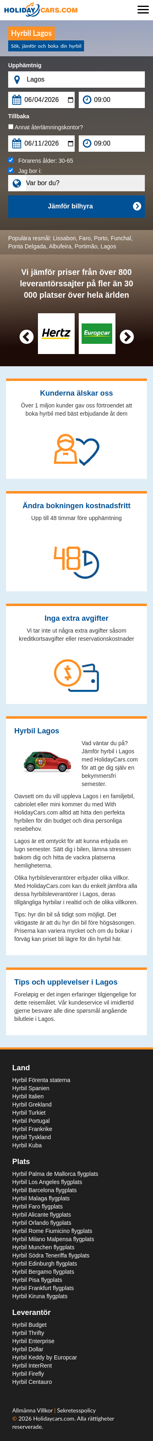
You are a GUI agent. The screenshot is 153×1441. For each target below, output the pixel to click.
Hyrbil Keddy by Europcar (44, 1357)
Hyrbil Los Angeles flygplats (47, 1182)
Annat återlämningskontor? (45, 127)
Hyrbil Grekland (31, 1104)
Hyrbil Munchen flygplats (43, 1247)
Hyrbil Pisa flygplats (37, 1280)
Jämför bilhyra (94, 206)
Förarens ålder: (40, 160)
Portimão (86, 246)
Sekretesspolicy (76, 1410)
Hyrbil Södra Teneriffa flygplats (50, 1255)
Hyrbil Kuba (27, 1145)
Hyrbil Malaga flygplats (41, 1198)
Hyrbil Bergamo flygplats (43, 1271)
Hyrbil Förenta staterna (41, 1080)
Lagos (108, 246)
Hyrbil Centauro (32, 1382)
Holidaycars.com (53, 1418)
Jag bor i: (25, 171)
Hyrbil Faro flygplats (37, 1206)
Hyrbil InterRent (32, 1365)
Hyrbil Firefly (28, 1373)
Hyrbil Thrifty (28, 1333)
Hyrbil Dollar (27, 1349)
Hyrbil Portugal (31, 1121)
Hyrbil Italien (28, 1096)
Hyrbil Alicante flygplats (41, 1214)
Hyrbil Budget (29, 1324)
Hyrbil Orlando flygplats (41, 1223)
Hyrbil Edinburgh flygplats (44, 1263)
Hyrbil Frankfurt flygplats (43, 1288)
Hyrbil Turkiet (29, 1112)
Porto (100, 238)
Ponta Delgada (27, 246)
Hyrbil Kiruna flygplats (39, 1296)
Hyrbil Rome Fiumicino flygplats (52, 1231)
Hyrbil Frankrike (32, 1129)
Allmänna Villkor (33, 1410)
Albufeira (60, 246)
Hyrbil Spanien (30, 1088)
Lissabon (64, 238)
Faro (85, 238)
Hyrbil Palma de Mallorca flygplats (55, 1174)
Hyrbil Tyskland (31, 1137)
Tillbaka (18, 116)
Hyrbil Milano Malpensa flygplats (53, 1239)
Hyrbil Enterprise (33, 1341)
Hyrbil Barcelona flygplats (44, 1190)
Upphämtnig (25, 65)
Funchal (121, 238)
